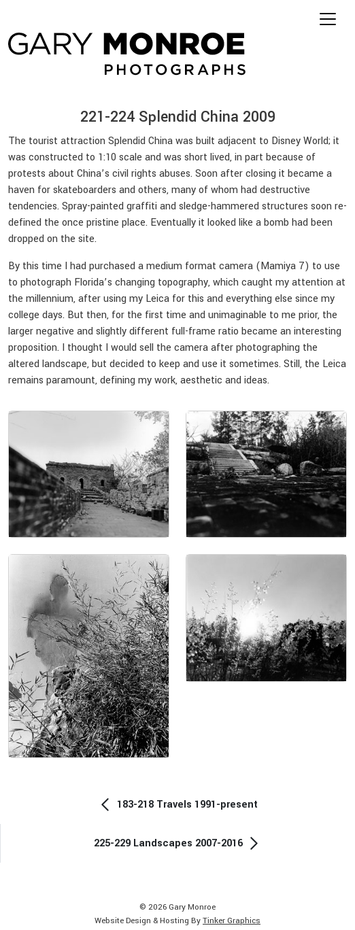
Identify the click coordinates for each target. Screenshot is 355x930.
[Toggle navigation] (328, 19)
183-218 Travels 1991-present (177, 804)
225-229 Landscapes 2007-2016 (178, 843)
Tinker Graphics (231, 921)
